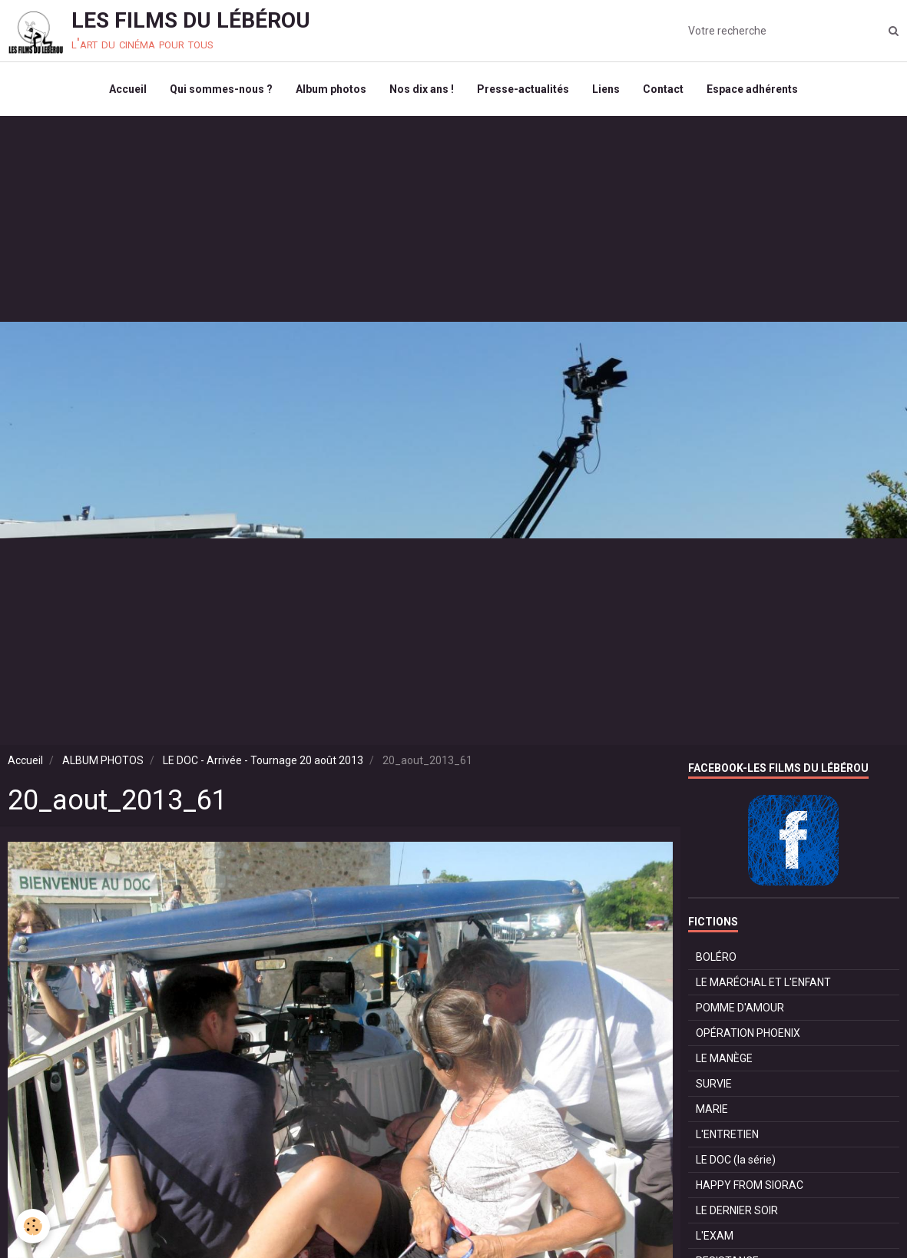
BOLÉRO (716, 957)
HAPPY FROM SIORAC (749, 1185)
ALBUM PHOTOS (103, 760)
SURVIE (714, 1084)
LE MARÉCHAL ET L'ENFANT (763, 982)
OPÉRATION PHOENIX (748, 1033)
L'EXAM (714, 1236)
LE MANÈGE (724, 1058)
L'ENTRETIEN (727, 1134)
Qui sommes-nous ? (221, 89)
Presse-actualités (523, 89)
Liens (606, 89)
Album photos (331, 89)
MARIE (712, 1109)
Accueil (128, 89)
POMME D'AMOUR (740, 1007)
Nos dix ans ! (421, 89)
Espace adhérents (752, 89)
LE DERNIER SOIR (737, 1210)
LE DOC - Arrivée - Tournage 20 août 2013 (263, 760)
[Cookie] (32, 1226)
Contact (663, 89)
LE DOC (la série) (736, 1160)
